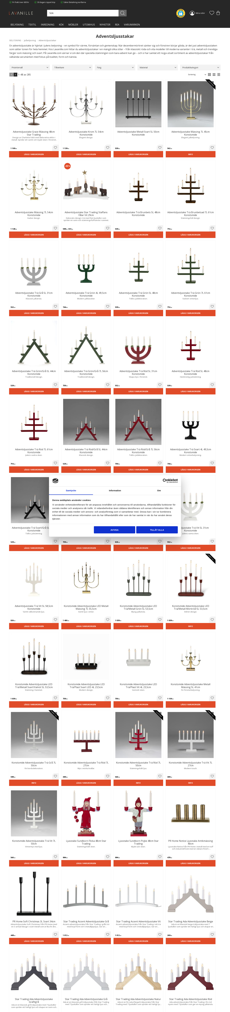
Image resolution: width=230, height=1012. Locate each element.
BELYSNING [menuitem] (17, 24)
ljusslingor (59, 821)
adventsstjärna (56, 817)
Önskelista (122, 1006)
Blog (65, 1001)
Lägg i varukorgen (26, 140)
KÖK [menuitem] (61, 24)
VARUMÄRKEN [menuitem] (132, 24)
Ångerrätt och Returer (73, 992)
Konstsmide (16, 629)
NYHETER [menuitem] (105, 24)
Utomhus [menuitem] (89, 24)
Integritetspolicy (70, 995)
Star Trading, (77, 732)
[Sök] (128, 13)
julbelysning (116, 807)
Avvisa (114, 529)
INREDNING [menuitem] (47, 24)
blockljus (91, 821)
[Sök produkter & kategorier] (96, 13)
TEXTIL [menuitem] (32, 24)
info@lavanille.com (24, 1000)
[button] (211, 13)
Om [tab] (159, 490)
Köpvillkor (121, 992)
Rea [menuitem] (117, 24)
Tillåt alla (157, 529)
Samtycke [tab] (71, 490)
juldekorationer (37, 821)
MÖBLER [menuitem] (73, 24)
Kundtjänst (122, 989)
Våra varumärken (70, 1004)
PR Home (166, 732)
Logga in (120, 1002)
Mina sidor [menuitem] (200, 13)
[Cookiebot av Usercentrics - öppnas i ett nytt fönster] (165, 481)
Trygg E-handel (69, 989)
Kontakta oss (69, 998)
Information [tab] (115, 490)
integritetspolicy (188, 955)
